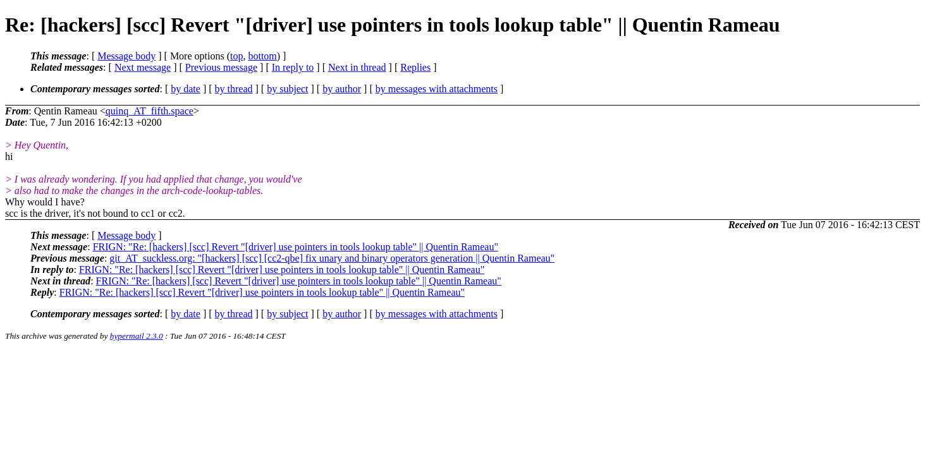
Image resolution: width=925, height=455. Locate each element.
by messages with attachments (437, 88)
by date (185, 88)
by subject (287, 88)
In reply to (293, 67)
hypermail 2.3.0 (136, 336)
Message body (126, 56)
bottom (262, 56)
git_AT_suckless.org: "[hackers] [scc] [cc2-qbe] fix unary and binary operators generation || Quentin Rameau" (331, 258)
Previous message (221, 67)
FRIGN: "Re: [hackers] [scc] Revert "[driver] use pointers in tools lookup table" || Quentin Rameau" (295, 246)
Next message (142, 67)
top (236, 56)
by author (341, 88)
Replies (415, 67)
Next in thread (357, 67)
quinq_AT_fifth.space (149, 111)
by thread (234, 88)
